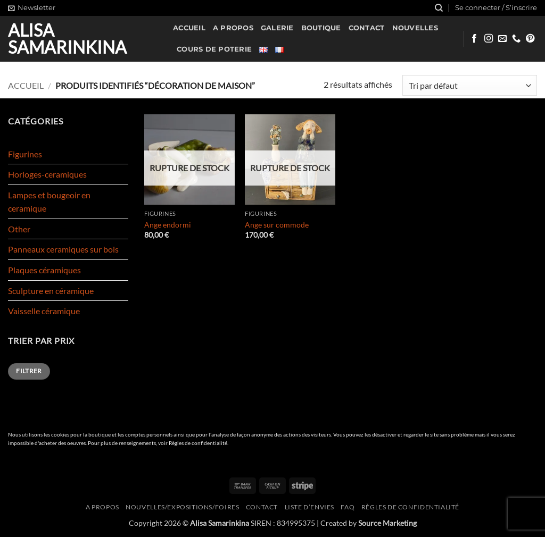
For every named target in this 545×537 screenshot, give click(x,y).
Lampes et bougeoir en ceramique (49, 202)
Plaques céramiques (44, 270)
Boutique (321, 28)
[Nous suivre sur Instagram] (488, 39)
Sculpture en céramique (51, 291)
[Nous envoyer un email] (502, 39)
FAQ (347, 507)
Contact (367, 28)
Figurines (25, 154)
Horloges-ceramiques (47, 174)
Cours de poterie (214, 49)
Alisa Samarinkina (67, 39)
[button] (31, 8)
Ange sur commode (277, 224)
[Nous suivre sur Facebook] (474, 39)
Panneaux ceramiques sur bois (63, 249)
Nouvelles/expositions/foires (182, 507)
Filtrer (29, 371)
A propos (233, 28)
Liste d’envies (310, 507)
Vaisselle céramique (44, 311)
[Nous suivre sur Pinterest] (530, 39)
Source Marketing (387, 522)
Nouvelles (415, 28)
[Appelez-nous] (516, 39)
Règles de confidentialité (198, 443)
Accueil (189, 28)
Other (19, 229)
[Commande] (469, 85)
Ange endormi (167, 224)
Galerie (277, 28)
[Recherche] (439, 8)
